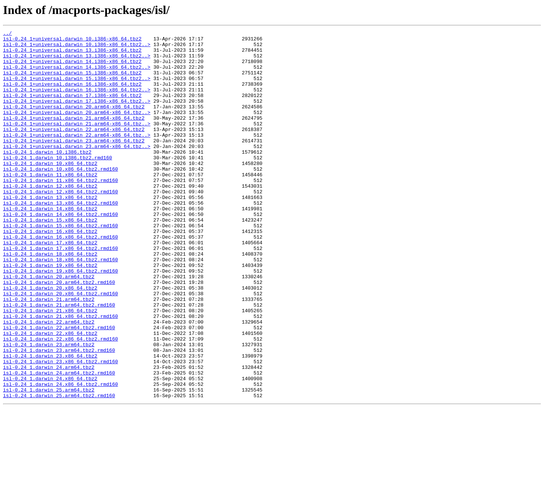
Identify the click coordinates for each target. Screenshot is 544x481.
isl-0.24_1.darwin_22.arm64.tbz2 (48, 380)
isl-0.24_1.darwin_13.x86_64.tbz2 (50, 231)
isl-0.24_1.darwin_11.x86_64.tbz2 (50, 203)
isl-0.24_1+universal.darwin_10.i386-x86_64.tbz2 (72, 40)
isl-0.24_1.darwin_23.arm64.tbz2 (48, 407)
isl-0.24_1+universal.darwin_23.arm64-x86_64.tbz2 (73, 163)
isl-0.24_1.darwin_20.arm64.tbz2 (48, 326)
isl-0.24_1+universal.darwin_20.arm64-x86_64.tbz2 (73, 122)
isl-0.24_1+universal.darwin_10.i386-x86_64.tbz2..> (76, 47)
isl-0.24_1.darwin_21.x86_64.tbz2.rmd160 (60, 373)
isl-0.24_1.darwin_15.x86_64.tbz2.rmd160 (60, 265)
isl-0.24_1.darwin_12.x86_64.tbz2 (50, 217)
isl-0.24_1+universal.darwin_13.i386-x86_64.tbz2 (72, 54)
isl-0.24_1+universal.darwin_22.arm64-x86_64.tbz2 (73, 149)
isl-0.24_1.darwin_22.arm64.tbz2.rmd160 (59, 387)
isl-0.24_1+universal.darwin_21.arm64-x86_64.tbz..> (76, 142)
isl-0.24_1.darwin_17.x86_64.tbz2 (50, 285)
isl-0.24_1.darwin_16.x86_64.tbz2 (50, 271)
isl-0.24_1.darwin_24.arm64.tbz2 (48, 435)
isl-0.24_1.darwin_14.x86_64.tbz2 (50, 244)
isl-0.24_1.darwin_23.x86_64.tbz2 (50, 421)
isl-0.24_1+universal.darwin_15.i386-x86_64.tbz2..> (76, 88)
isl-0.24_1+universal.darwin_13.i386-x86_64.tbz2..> (76, 61)
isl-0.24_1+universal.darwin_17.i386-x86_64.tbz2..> (76, 115)
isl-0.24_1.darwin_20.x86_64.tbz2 (50, 339)
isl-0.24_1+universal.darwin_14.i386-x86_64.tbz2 (72, 68)
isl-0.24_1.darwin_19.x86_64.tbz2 (50, 312)
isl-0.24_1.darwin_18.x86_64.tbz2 (50, 299)
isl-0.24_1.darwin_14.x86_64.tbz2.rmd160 (60, 251)
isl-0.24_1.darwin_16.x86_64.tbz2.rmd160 (60, 278)
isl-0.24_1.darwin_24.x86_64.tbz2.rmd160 (60, 455)
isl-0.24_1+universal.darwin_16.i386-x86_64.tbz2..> (76, 102)
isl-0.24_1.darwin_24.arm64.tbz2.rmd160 (59, 441)
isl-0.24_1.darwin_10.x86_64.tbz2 (50, 190)
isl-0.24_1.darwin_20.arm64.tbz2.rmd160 (59, 333)
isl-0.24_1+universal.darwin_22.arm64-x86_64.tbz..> (76, 156)
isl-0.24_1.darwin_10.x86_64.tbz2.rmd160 (60, 197)
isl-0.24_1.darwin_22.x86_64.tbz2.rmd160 (60, 401)
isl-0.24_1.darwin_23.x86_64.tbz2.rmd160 (60, 428)
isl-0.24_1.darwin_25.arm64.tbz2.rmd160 (59, 469)
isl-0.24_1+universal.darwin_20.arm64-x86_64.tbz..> (76, 129)
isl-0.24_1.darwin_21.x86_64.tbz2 (50, 367)
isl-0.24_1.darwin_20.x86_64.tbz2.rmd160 (60, 346)
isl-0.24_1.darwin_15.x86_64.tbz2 (50, 258)
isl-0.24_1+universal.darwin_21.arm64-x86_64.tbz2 (73, 136)
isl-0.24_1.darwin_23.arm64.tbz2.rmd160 (59, 414)
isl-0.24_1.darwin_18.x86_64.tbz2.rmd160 (60, 305)
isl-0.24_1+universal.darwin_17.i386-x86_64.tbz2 (72, 108)
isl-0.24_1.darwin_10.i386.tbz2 (47, 176)
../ (7, 34)
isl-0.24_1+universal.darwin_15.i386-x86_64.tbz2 (72, 81)
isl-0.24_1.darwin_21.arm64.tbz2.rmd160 (59, 360)
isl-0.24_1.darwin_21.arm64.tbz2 (48, 353)
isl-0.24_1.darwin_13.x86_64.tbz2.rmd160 (60, 237)
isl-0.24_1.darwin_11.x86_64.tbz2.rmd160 (60, 210)
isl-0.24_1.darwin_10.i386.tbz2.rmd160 (57, 183)
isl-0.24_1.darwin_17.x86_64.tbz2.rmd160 (60, 292)
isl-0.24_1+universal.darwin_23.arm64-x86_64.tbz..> (76, 169)
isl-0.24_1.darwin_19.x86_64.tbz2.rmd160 (60, 319)
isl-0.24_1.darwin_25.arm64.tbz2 (48, 462)
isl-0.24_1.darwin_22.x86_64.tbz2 (50, 394)
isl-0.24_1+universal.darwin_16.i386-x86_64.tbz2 (72, 95)
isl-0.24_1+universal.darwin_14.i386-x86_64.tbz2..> (76, 74)
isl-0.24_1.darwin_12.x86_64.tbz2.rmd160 (60, 224)
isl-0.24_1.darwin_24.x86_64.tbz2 (50, 448)
